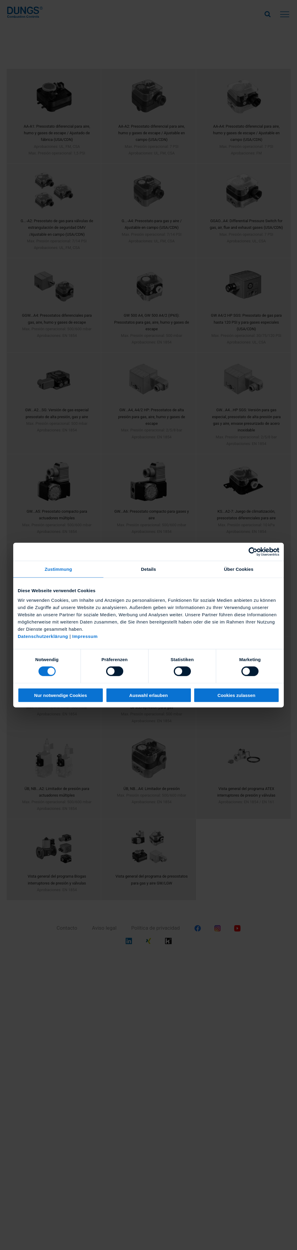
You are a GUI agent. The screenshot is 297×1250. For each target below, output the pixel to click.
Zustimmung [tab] (58, 569)
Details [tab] (148, 569)
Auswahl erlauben (148, 695)
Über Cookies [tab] (238, 569)
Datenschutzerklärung (43, 636)
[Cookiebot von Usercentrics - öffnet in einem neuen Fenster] (253, 551)
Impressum (85, 636)
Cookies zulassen (237, 695)
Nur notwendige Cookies (60, 695)
